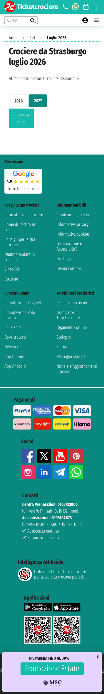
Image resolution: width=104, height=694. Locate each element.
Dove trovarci (15, 337)
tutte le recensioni (23, 188)
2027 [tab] (38, 100)
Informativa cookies (73, 234)
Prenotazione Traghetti (23, 302)
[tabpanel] (52, 119)
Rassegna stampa (71, 356)
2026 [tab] (18, 101)
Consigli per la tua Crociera (19, 242)
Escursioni (13, 279)
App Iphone (14, 356)
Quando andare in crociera (19, 257)
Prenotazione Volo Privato (19, 315)
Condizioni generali (73, 214)
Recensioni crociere (73, 302)
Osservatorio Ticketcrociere (68, 315)
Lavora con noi (69, 268)
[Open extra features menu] (21, 20)
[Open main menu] (96, 20)
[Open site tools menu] (96, 7)
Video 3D (11, 269)
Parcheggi (64, 258)
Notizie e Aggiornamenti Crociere (77, 369)
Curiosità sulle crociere (23, 214)
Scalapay (64, 337)
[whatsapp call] (75, 7)
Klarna (62, 346)
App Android (15, 366)
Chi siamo (12, 327)
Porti (33, 37)
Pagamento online (72, 327)
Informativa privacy (72, 224)
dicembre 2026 (21, 118)
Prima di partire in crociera (19, 227)
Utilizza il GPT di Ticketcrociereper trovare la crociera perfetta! (52, 574)
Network (11, 346)
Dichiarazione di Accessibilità (70, 246)
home (13, 37)
